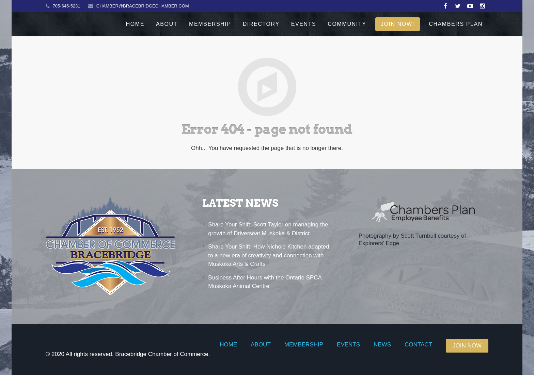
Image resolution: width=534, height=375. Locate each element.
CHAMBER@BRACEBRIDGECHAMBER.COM (142, 5)
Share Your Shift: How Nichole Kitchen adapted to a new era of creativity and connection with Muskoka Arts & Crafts (268, 255)
